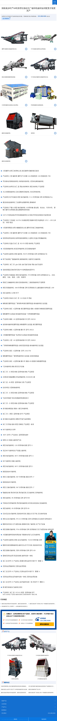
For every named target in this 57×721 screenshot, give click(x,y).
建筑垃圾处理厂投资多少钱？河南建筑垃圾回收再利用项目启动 (41, 692)
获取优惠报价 (44, 624)
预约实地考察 (52, 552)
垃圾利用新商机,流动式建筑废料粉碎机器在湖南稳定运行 (14, 686)
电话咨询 (44, 719)
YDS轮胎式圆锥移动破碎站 (42, 655)
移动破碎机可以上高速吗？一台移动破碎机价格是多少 (15, 606)
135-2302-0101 (41, 16)
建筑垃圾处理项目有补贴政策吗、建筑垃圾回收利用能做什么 (16, 603)
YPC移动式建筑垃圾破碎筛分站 (14, 655)
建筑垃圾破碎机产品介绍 (34, 689)
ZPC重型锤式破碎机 (42, 678)
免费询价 (50, 542)
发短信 (15, 719)
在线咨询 (6, 18)
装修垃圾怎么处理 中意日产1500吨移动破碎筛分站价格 (14, 689)
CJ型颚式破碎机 (15, 678)
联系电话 (50, 557)
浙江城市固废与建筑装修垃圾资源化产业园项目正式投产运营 (41, 686)
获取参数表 (52, 546)
